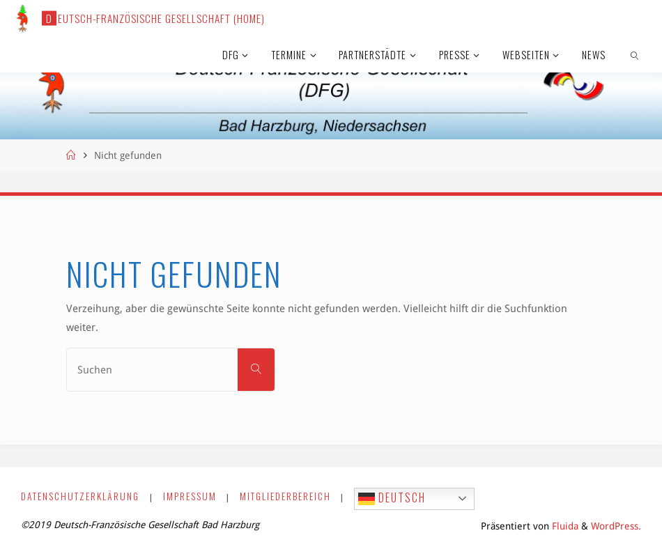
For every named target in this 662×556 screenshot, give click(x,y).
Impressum (190, 496)
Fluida (563, 526)
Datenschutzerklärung (80, 496)
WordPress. (616, 526)
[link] (635, 54)
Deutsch (392, 498)
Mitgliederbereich (285, 496)
